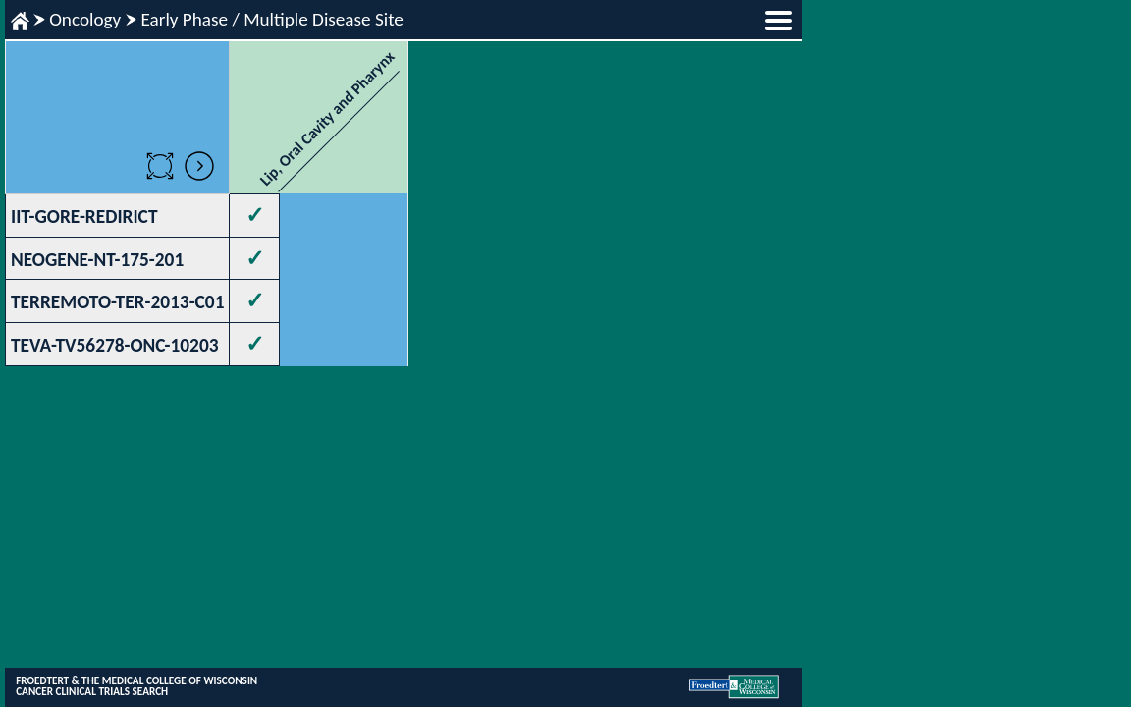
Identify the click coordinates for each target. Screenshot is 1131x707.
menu (778, 20)
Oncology (85, 19)
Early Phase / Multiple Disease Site (271, 19)
